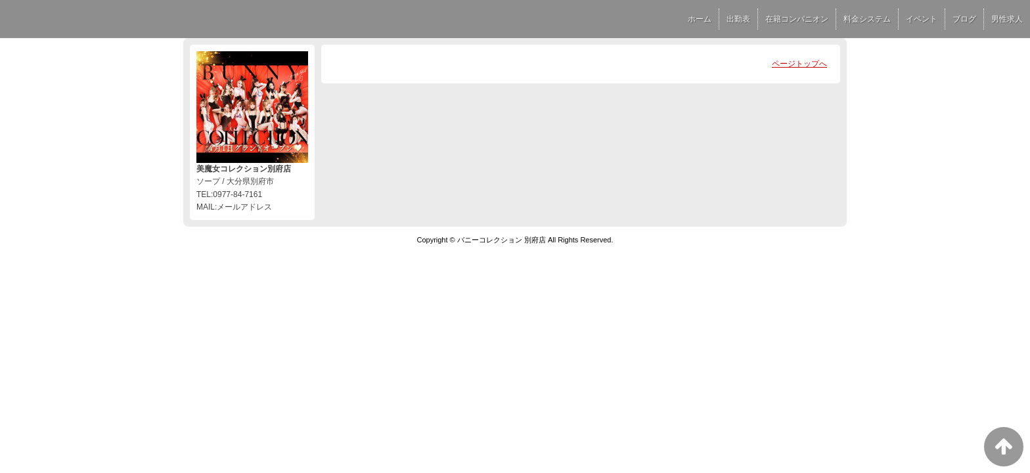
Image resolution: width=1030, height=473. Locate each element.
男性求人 (1007, 19)
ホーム (699, 19)
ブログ (964, 19)
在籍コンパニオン (796, 19)
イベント (921, 19)
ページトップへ (799, 63)
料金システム (867, 19)
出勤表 (738, 19)
